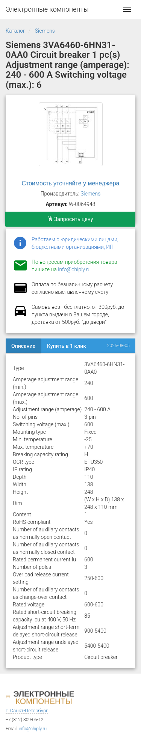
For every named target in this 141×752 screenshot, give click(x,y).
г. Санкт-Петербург (27, 710)
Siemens (45, 31)
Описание (23, 346)
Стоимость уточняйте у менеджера (71, 183)
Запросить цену (70, 219)
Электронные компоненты (47, 9)
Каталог (15, 31)
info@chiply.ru (74, 269)
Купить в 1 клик (66, 346)
